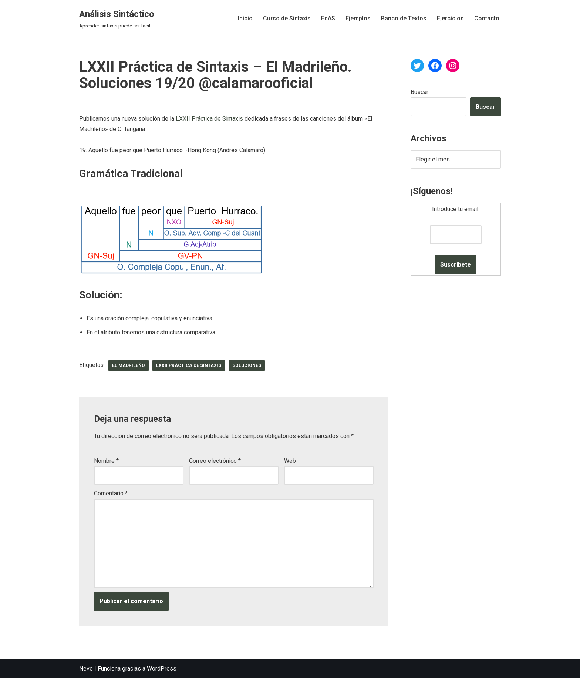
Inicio (245, 18)
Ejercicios (450, 18)
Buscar (419, 92)
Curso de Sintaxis (287, 18)
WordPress (161, 668)
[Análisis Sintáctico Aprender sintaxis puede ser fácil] (116, 18)
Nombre (106, 460)
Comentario (111, 493)
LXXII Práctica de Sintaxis (209, 118)
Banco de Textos (403, 18)
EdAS (328, 18)
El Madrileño (128, 365)
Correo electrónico (215, 460)
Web (290, 460)
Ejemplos (358, 18)
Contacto (486, 18)
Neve (86, 668)
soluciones (246, 365)
